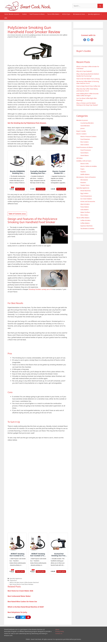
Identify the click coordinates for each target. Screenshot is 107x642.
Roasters (83, 182)
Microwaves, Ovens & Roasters (86, 177)
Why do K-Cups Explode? (84, 71)
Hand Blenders (85, 126)
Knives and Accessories (87, 201)
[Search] (100, 6)
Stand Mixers (84, 155)
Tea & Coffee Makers (54, 14)
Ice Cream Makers (86, 199)
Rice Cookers (84, 142)
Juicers (82, 128)
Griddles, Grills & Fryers (83, 161)
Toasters (83, 172)
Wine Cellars (84, 215)
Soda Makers (84, 209)
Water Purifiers (85, 212)
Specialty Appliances (95, 14)
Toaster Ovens (84, 185)
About (57, 629)
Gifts (5, 18)
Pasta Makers (84, 207)
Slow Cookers (84, 144)
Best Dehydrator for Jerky (17, 612)
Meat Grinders (85, 204)
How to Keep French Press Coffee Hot (88, 86)
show (23, 214)
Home (6, 14)
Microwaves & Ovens (80, 14)
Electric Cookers (81, 134)
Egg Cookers (84, 193)
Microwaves (84, 180)
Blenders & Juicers (15, 14)
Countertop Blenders (87, 123)
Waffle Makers (85, 174)
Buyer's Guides (81, 131)
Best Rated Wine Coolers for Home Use (22, 602)
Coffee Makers (85, 223)
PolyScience (13, 580)
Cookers (25, 14)
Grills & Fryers (67, 14)
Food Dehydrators (86, 196)
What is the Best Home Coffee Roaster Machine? (24, 582)
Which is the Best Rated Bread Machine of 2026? (26, 607)
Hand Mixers (84, 153)
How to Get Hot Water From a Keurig (88, 79)
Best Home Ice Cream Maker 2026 (20, 591)
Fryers (82, 169)
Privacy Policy (59, 631)
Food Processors (85, 150)
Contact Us (58, 633)
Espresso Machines (86, 226)
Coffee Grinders (85, 220)
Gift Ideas (79, 158)
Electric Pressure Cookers (88, 136)
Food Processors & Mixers (38, 14)
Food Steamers (85, 139)
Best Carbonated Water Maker (19, 596)
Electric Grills (84, 163)
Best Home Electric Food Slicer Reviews (21, 584)
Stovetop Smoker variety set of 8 (40, 289)
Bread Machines (85, 190)
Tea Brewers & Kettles (87, 228)
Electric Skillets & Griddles (88, 166)
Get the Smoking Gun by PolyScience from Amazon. (27, 123)
